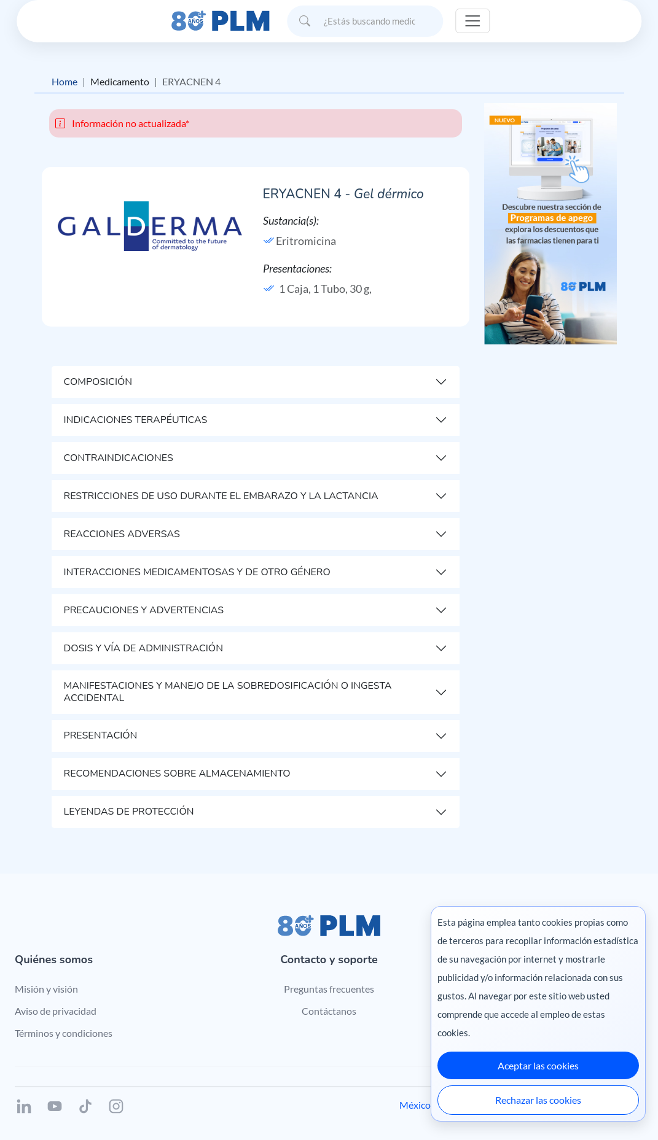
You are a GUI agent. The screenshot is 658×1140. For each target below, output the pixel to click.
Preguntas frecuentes (329, 989)
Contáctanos (329, 1011)
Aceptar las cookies (538, 1065)
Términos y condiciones (63, 1033)
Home (64, 81)
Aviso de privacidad (55, 1011)
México (415, 1105)
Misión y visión (46, 989)
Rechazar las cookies (538, 1100)
